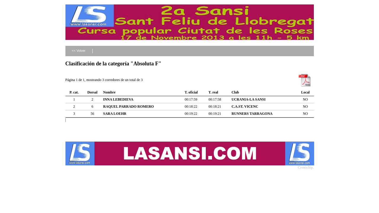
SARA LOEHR (114, 114)
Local (305, 92)
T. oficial (191, 92)
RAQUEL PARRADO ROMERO (128, 106)
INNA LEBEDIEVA (118, 99)
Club (235, 92)
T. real (213, 92)
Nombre (109, 92)
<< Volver (78, 50)
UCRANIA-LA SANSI (249, 99)
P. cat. (74, 92)
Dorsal (92, 92)
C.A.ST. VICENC (245, 106)
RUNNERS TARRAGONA (252, 114)
